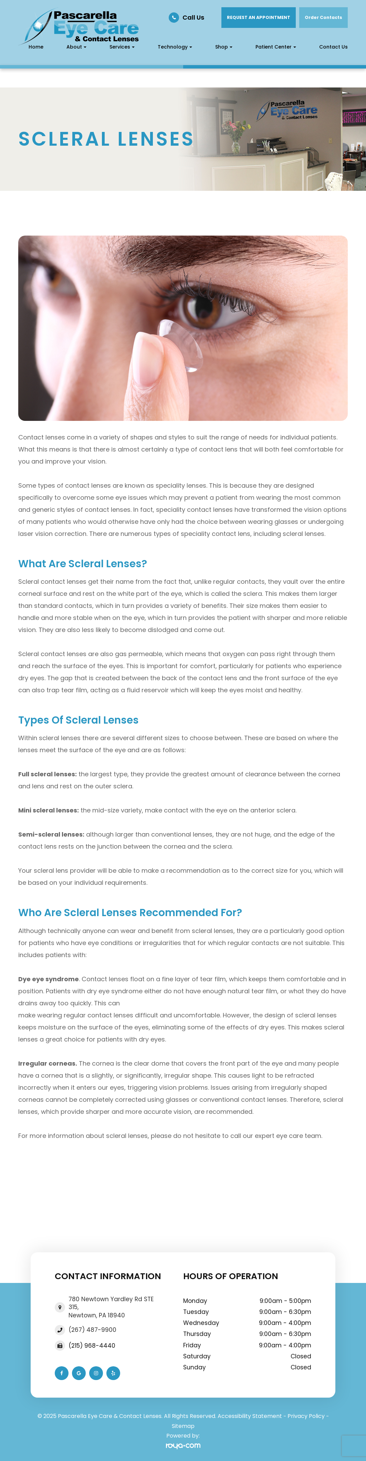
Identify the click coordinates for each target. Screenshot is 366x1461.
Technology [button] (175, 46)
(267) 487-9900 (92, 1330)
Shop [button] (223, 46)
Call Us (193, 17)
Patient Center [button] (275, 46)
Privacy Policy (306, 1416)
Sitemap (183, 1426)
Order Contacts (323, 17)
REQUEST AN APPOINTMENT (258, 17)
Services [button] (122, 46)
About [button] (76, 46)
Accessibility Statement (250, 1416)
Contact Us (333, 46)
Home (36, 46)
